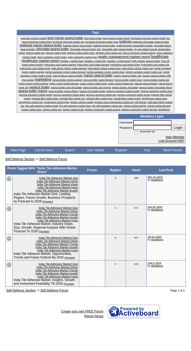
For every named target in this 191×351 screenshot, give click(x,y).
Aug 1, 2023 (154, 262)
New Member (175, 137)
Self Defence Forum (53, 159)
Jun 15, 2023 (155, 206)
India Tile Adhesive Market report (57, 181)
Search (70, 150)
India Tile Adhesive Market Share (57, 211)
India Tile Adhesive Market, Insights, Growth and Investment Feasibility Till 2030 (44, 281)
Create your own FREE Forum (82, 311)
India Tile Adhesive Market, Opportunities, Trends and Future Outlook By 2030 (43, 255)
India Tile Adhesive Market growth (57, 190)
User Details (95, 150)
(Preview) (47, 201)
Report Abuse (93, 316)
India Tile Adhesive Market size (58, 178)
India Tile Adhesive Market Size (58, 207)
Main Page (18, 150)
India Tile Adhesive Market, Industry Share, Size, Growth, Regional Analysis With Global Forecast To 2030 (44, 227)
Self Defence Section (20, 159)
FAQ (147, 150)
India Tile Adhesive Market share (57, 184)
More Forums (172, 150)
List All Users (44, 150)
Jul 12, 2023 (154, 236)
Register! (121, 150)
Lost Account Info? (171, 141)
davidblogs (157, 179)
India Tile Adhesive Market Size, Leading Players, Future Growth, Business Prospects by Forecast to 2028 (44, 197)
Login (178, 127)
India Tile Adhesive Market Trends (56, 214)
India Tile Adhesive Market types (57, 187)
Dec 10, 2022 (155, 176)
